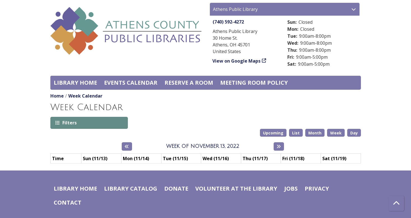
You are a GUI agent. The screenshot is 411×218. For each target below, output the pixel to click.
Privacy (317, 188)
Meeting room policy (254, 82)
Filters (69, 122)
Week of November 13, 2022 (202, 146)
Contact (67, 202)
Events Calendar (131, 82)
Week (336, 133)
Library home (75, 82)
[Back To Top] (396, 203)
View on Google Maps (236, 61)
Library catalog (130, 188)
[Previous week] (127, 146)
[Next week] (279, 146)
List (296, 133)
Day (354, 133)
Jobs (291, 188)
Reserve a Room (189, 82)
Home (57, 96)
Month (314, 133)
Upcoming (273, 133)
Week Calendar (85, 96)
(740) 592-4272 (228, 22)
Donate (176, 188)
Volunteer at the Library (236, 188)
